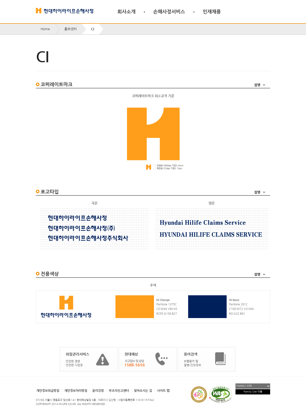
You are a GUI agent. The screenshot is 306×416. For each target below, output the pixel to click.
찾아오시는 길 (143, 390)
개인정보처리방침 (75, 390)
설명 (257, 85)
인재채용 (212, 11)
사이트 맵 (163, 390)
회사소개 (126, 11)
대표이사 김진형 (107, 400)
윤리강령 (98, 390)
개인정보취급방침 (47, 390)
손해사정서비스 (169, 11)
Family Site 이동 (253, 391)
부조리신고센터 (119, 390)
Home (45, 29)
